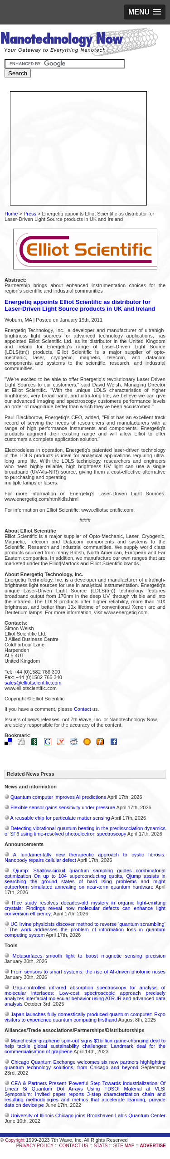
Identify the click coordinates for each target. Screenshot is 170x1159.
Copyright (14, 1140)
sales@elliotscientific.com (33, 682)
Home (11, 213)
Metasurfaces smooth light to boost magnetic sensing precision (89, 955)
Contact (82, 709)
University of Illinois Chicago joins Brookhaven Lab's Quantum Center (87, 1115)
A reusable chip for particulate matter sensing (60, 818)
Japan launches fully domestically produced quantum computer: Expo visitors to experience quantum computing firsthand (85, 1017)
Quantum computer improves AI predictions (58, 797)
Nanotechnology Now (79, 43)
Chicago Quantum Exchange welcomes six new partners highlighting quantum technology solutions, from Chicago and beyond (85, 1064)
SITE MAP (124, 1145)
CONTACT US (73, 1145)
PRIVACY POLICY (34, 1145)
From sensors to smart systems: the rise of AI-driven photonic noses (88, 971)
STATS (101, 1145)
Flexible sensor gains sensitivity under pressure (62, 807)
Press (30, 213)
